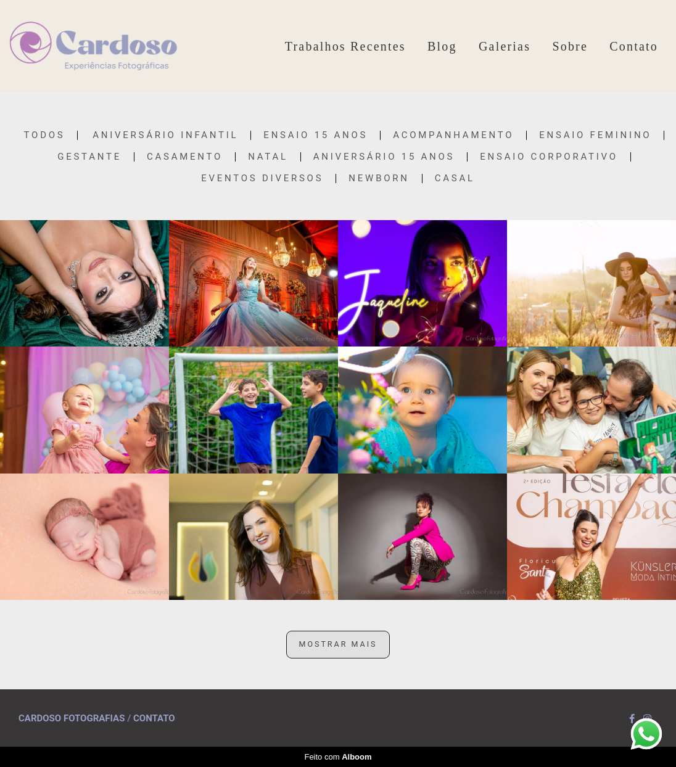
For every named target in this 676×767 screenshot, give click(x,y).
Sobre (570, 46)
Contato (633, 46)
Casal (455, 178)
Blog (442, 46)
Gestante (89, 157)
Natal (268, 157)
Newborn (378, 178)
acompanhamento (453, 135)
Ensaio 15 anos (315, 135)
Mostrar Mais (338, 644)
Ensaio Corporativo (549, 157)
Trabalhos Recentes (345, 46)
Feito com (337, 756)
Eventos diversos (262, 178)
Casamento (185, 157)
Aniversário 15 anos (384, 157)
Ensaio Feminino (595, 135)
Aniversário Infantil (165, 135)
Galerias (504, 46)
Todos (44, 135)
